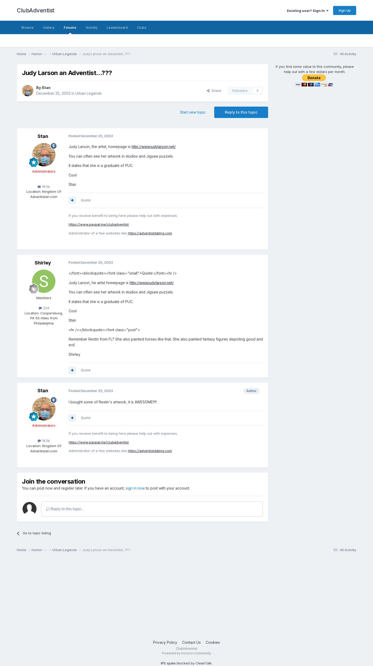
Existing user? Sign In (307, 11)
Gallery (48, 27)
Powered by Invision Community (186, 653)
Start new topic (193, 112)
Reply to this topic (241, 112)
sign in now (135, 488)
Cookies (213, 642)
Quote (86, 200)
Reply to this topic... (65, 509)
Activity (91, 27)
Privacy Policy (165, 642)
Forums (70, 29)
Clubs (141, 27)
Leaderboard (117, 27)
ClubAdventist (35, 10)
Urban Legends (88, 93)
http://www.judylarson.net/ (154, 146)
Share (214, 90)
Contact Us (191, 642)
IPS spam (168, 663)
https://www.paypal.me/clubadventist (99, 224)
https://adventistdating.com (150, 233)
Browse (27, 27)
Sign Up (345, 10)
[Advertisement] (172, 598)
